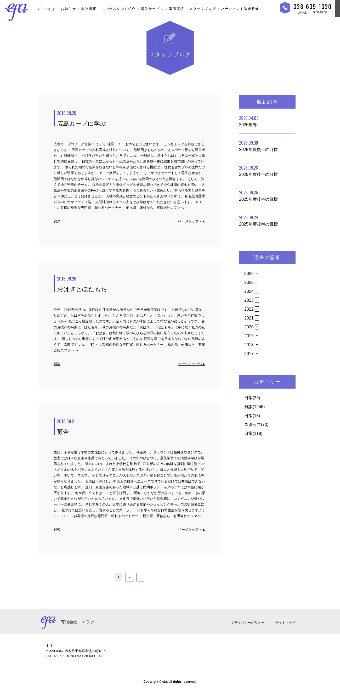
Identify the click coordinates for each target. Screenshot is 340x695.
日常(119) (253, 433)
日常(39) (252, 398)
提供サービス (152, 9)
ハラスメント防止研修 (240, 9)
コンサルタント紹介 (118, 9)
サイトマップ (285, 623)
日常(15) (252, 415)
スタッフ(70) (256, 424)
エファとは (46, 9)
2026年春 (248, 121)
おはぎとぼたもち (131, 284)
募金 (131, 426)
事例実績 (176, 9)
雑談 (57, 221)
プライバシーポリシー (248, 623)
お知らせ (68, 9)
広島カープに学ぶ (131, 118)
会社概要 (88, 9)
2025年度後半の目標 (258, 146)
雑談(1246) (254, 407)
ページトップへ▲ (191, 221)
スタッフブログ (202, 9)
